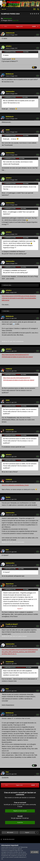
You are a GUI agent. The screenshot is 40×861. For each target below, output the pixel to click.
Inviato (11, 34)
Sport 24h (15, 20)
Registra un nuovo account (20, 810)
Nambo (8, 497)
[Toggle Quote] (3, 52)
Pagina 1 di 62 (19, 26)
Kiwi (7, 549)
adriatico (8, 46)
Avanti (34, 26)
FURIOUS (9, 369)
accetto (34, 852)
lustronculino (10, 91)
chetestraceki (7, 18)
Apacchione (10, 583)
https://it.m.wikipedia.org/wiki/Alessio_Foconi (15, 485)
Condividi (10, 832)
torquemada (10, 429)
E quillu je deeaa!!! (12, 624)
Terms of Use (24, 847)
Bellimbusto (10, 74)
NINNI (8, 130)
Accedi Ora (20, 822)
